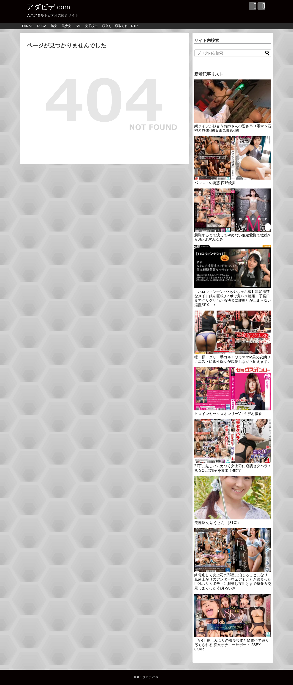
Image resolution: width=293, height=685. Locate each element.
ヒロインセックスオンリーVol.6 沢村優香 (228, 414)
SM (78, 26)
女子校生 (91, 26)
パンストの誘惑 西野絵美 (215, 183)
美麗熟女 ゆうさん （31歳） (217, 523)
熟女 (54, 26)
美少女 (66, 26)
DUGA (41, 26)
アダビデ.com (48, 7)
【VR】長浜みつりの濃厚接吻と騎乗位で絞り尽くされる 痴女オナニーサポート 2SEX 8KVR (231, 645)
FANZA (27, 26)
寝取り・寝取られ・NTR (120, 26)
